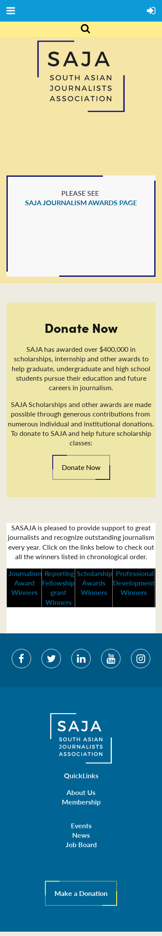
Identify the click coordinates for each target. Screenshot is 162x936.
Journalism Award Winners (24, 582)
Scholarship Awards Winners (93, 582)
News (81, 835)
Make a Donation (81, 893)
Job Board (81, 844)
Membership (81, 802)
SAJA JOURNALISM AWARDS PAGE (81, 202)
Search (80, 29)
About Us (81, 792)
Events (81, 825)
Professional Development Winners (134, 582)
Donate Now (81, 467)
